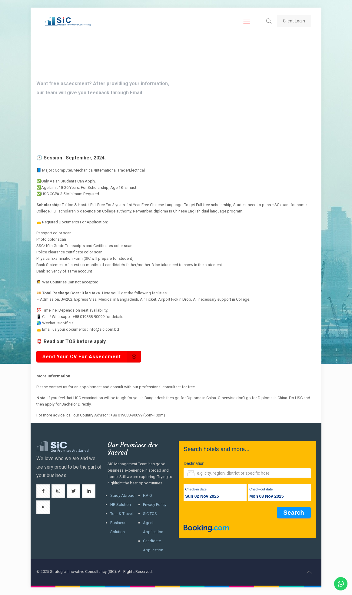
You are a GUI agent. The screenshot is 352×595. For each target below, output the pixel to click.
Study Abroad (122, 495)
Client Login (294, 20)
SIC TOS (150, 513)
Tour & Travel (121, 513)
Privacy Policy (154, 504)
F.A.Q (147, 495)
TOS (70, 341)
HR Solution (120, 504)
